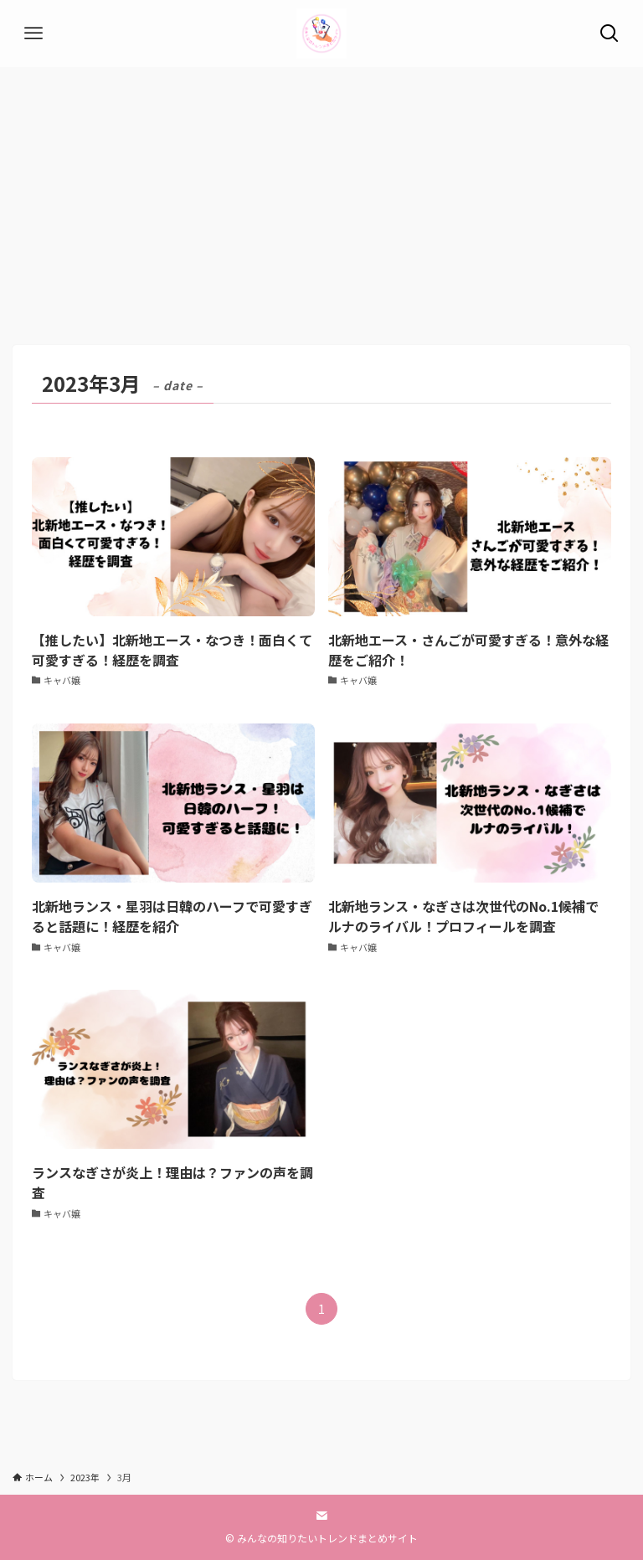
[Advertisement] (321, 192)
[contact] (321, 1515)
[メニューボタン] (33, 33)
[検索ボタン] (609, 33)
